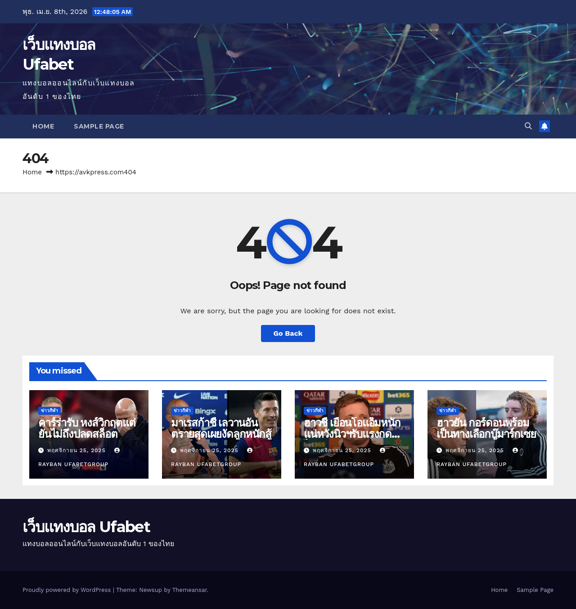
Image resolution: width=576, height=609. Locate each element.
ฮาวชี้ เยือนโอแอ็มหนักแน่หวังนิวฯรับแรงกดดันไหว (354, 434)
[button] (528, 126)
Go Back (288, 333)
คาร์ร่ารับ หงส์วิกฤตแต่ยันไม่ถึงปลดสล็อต (86, 428)
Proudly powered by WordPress (67, 590)
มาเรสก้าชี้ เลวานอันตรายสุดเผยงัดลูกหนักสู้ (221, 428)
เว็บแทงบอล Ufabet (86, 526)
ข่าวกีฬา (49, 410)
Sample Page (99, 126)
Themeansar (189, 590)
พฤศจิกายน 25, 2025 (77, 450)
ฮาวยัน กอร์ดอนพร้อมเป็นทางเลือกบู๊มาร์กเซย (486, 428)
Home (43, 126)
